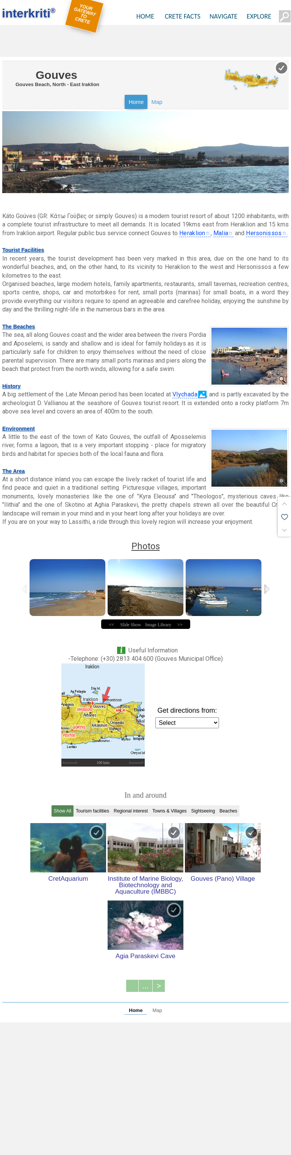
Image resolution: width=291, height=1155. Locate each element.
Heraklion (192, 233)
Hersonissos (264, 233)
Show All (62, 811)
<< (111, 624)
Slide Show (130, 624)
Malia (220, 233)
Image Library (158, 624)
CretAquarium (68, 878)
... (145, 986)
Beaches (228, 811)
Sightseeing (203, 811)
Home (136, 102)
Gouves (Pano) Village (223, 878)
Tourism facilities (92, 811)
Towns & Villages (169, 811)
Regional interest (131, 811)
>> (180, 624)
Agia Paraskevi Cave (145, 955)
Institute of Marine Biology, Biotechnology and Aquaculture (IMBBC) (145, 885)
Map (156, 102)
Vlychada (184, 394)
